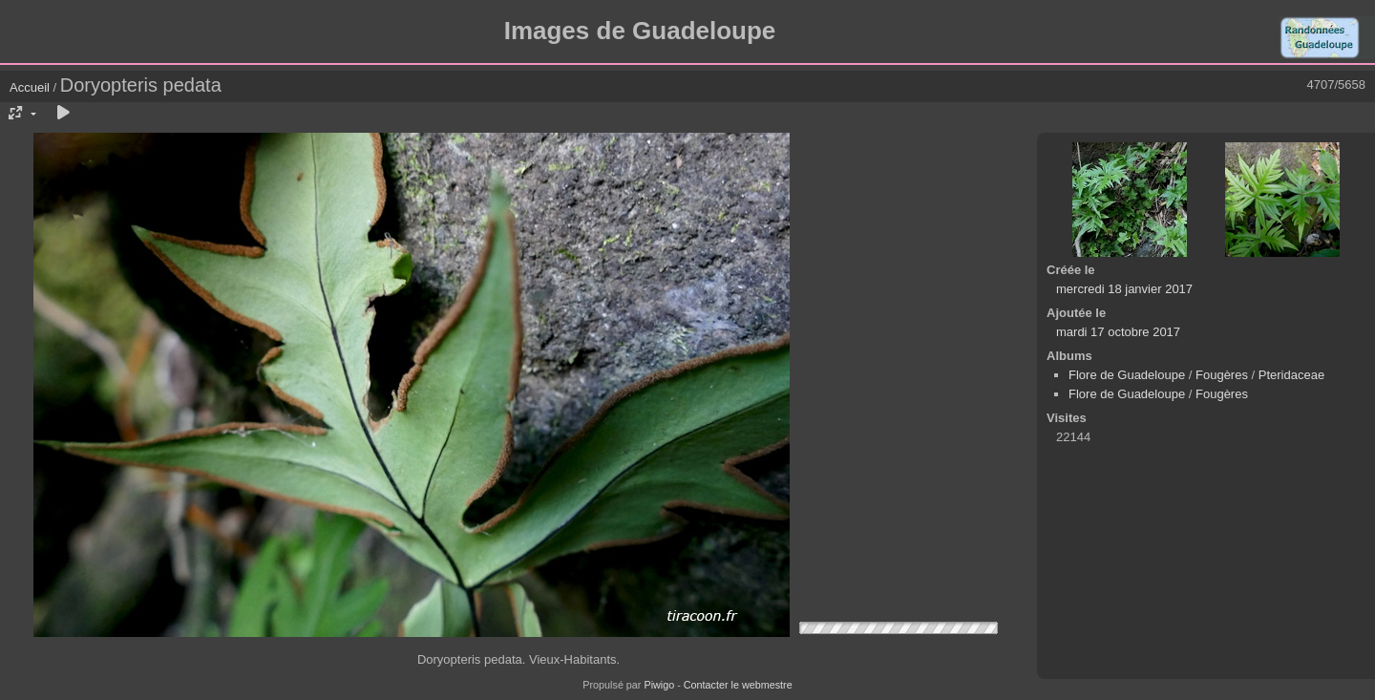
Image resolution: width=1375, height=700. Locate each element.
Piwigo (659, 684)
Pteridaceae (1291, 375)
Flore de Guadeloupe (1126, 375)
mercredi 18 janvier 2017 (1124, 289)
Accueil (30, 87)
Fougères (1221, 375)
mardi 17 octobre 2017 (1118, 332)
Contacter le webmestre (738, 684)
